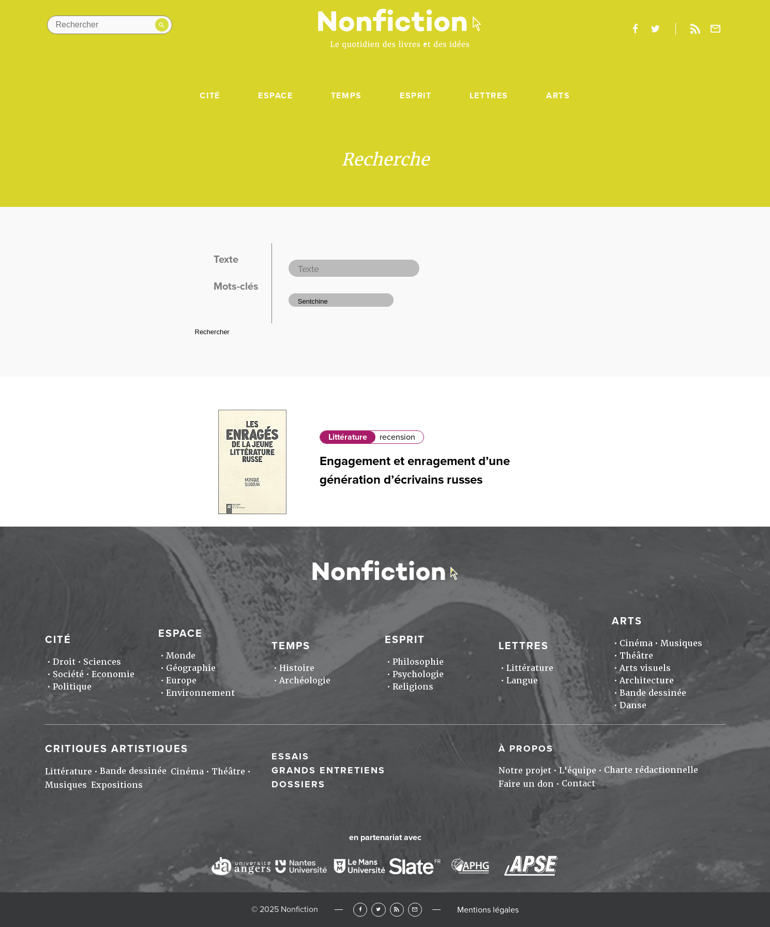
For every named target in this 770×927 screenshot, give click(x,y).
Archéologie (304, 680)
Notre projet (525, 770)
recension (397, 437)
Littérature (347, 437)
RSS (397, 910)
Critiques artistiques (116, 749)
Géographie (191, 668)
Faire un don (526, 784)
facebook (635, 29)
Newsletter (715, 29)
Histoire (296, 668)
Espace (275, 95)
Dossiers (298, 784)
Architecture (647, 680)
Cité (210, 95)
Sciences (102, 661)
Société (68, 674)
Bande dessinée (653, 692)
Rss (695, 29)
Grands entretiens (328, 770)
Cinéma (636, 643)
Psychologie (418, 674)
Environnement (200, 692)
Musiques (681, 643)
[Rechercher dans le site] (109, 25)
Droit (64, 661)
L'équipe (577, 770)
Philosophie (418, 661)
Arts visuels (645, 668)
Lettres (489, 95)
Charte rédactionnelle (651, 770)
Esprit (416, 95)
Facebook (360, 910)
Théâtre (636, 655)
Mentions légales (488, 910)
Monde (180, 655)
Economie (113, 674)
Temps (346, 95)
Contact (578, 783)
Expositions (117, 785)
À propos (526, 748)
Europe (181, 680)
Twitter (378, 910)
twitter (655, 29)
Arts (558, 95)
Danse (633, 705)
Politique (72, 686)
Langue (522, 680)
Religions (412, 686)
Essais (290, 756)
